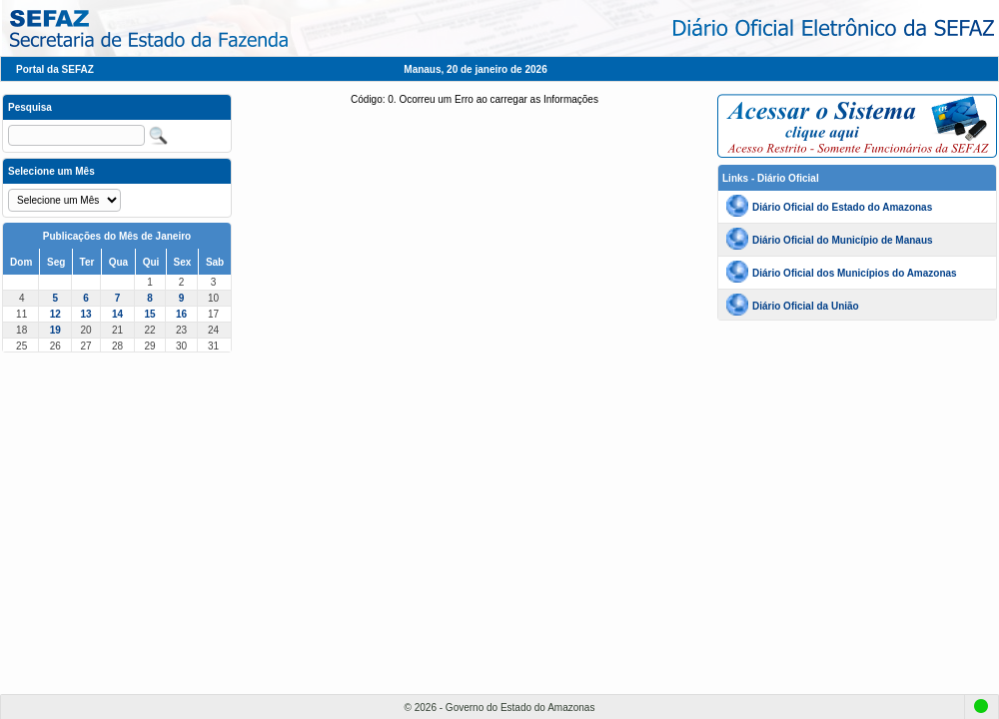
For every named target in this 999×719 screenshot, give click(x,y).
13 (85, 314)
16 (181, 314)
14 (117, 314)
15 (149, 314)
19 (55, 330)
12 (55, 314)
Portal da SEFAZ (55, 69)
